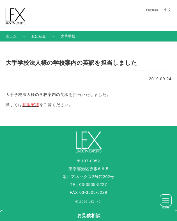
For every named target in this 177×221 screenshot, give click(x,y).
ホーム (11, 36)
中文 (167, 10)
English (152, 10)
